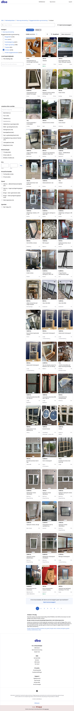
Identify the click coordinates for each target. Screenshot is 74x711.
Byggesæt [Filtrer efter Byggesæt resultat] (9, 37)
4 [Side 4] (47, 608)
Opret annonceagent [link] (49, 602)
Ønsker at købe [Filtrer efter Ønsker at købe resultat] (8, 158)
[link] (7, 32)
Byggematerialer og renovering (38, 20)
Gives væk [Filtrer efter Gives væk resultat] (7, 155)
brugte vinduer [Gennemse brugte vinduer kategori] (31, 628)
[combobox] (28, 25)
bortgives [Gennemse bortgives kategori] (63, 628)
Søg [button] (21, 165)
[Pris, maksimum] (14, 165)
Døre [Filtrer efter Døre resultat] (8, 39)
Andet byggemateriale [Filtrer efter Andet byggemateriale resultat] (13, 52)
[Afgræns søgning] (12, 109)
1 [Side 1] (37, 608)
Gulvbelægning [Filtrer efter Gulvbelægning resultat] (11, 42)
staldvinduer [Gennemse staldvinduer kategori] (34, 630)
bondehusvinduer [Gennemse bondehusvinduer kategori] (39, 628)
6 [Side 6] (54, 608)
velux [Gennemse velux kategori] (39, 630)
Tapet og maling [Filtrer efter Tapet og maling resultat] (11, 45)
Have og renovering (22, 20)
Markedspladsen (10, 20)
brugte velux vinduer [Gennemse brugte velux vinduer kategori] (55, 628)
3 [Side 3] (44, 608)
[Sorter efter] (67, 34)
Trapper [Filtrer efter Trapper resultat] (8, 47)
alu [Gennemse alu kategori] (45, 628)
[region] (33, 47)
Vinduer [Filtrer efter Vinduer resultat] (9, 50)
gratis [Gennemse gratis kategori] (47, 628)
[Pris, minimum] (5, 165)
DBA (2, 20)
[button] (64, 25)
